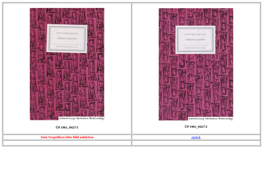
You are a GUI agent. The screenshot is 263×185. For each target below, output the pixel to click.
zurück (195, 137)
